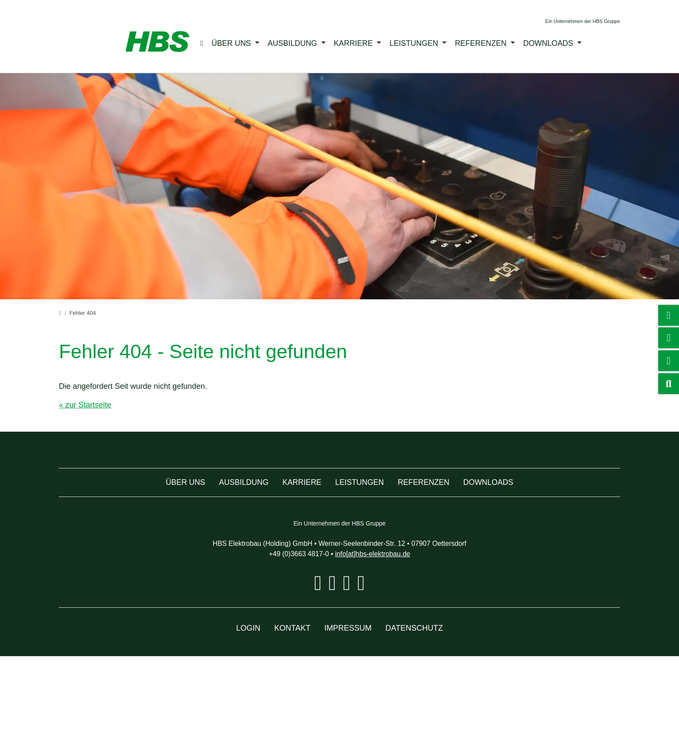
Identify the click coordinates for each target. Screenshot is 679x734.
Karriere (361, 43)
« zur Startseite (87, 405)
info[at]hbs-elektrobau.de (378, 631)
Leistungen (421, 43)
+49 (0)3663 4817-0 (293, 631)
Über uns (238, 43)
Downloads (555, 43)
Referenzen (488, 43)
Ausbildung (300, 43)
